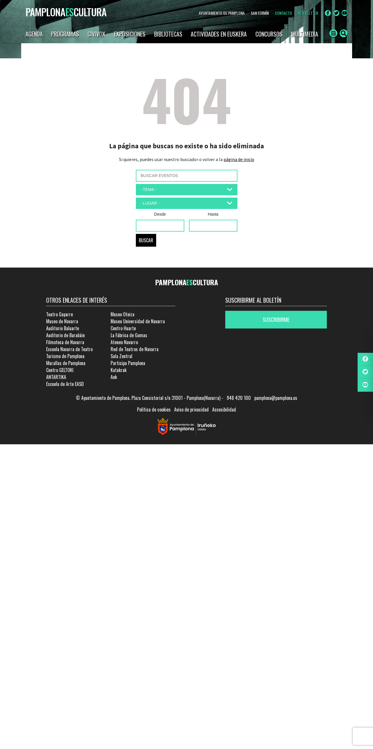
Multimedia (304, 34)
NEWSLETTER (308, 13)
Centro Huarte (123, 328)
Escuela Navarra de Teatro (69, 349)
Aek (114, 376)
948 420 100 (239, 397)
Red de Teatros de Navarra (134, 349)
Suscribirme (276, 319)
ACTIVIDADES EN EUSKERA (219, 34)
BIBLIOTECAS (168, 34)
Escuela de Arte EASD (65, 383)
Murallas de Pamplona (65, 363)
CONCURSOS (268, 34)
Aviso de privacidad (191, 409)
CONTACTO (283, 13)
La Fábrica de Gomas (129, 335)
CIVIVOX (96, 34)
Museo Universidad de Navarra (138, 321)
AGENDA (34, 34)
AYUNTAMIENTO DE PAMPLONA (222, 13)
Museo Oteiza (122, 314)
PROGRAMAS (65, 34)
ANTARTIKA (56, 376)
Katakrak (119, 370)
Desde (160, 214)
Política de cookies (154, 409)
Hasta (213, 214)
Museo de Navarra (62, 321)
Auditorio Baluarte (62, 328)
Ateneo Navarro (124, 342)
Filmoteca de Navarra (65, 342)
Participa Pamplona (128, 363)
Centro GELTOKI (59, 370)
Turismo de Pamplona (65, 356)
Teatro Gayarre (59, 314)
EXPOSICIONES (129, 34)
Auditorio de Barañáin (65, 335)
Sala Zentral (121, 356)
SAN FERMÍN (260, 13)
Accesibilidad (224, 409)
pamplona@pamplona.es (275, 397)
